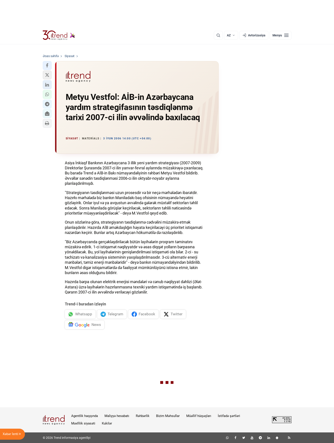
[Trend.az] (59, 35)
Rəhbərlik (142, 416)
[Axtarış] (218, 35)
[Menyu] (280, 35)
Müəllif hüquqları (198, 416)
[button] (47, 65)
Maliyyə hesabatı (116, 416)
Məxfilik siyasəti (83, 423)
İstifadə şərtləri (229, 416)
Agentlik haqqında (84, 416)
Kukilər (107, 423)
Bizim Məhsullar (168, 416)
